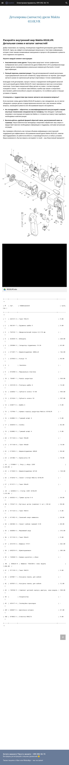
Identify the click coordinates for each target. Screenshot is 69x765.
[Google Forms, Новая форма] (34, 691)
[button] (2, 3)
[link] (34, 268)
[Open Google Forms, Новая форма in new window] (63, 637)
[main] (34, 19)
